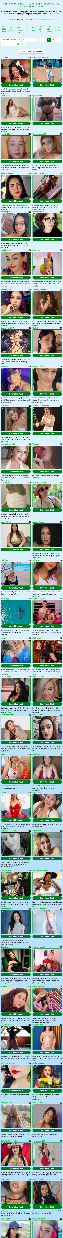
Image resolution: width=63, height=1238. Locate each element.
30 (18, 44)
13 (9, 44)
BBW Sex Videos (49, 28)
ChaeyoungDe (38, 212)
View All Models (9, 40)
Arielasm (36, 560)
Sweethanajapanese (41, 406)
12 (4, 44)
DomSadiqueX (38, 676)
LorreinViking (38, 173)
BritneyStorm (38, 715)
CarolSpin (5, 1179)
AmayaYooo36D (7, 909)
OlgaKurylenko (39, 987)
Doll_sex (4, 560)
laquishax (37, 250)
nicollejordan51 (39, 947)
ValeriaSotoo (38, 1025)
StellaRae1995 (38, 754)
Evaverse (5, 406)
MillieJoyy (5, 599)
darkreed (4, 57)
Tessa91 (36, 444)
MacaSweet (5, 366)
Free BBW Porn (4, 28)
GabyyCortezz (7, 870)
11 (58, 40)
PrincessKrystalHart (41, 870)
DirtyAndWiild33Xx (9, 1141)
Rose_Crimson (7, 173)
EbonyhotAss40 (39, 134)
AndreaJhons (6, 754)
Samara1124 (6, 1219)
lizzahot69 (37, 831)
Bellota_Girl (6, 290)
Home (22, 51)
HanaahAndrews (39, 1219)
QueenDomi (37, 96)
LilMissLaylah (7, 482)
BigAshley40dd (39, 793)
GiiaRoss (5, 96)
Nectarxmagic (7, 250)
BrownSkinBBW (7, 328)
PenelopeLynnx (7, 715)
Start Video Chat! (16, 85)
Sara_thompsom (39, 482)
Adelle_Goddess (39, 290)
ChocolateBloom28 (40, 57)
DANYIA (4, 793)
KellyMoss (37, 638)
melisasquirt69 (39, 1141)
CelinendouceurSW (9, 831)
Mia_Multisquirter (8, 444)
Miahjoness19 (38, 1179)
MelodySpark (38, 1103)
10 (53, 40)
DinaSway (5, 947)
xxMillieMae (6, 134)
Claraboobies (38, 366)
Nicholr (36, 328)
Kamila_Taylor (38, 599)
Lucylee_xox (6, 638)
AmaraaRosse (38, 522)
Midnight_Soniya (8, 1063)
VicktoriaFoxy (7, 1025)
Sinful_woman (38, 1063)
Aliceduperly (6, 212)
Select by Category (35, 51)
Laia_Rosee (6, 676)
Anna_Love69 (6, 1103)
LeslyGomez (6, 522)
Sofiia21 (4, 987)
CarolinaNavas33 (40, 909)
